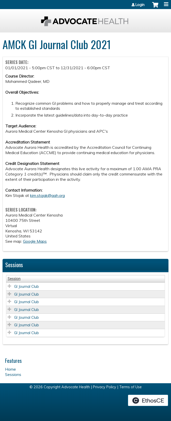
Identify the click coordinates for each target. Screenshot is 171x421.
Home (10, 369)
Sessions (13, 374)
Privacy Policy (104, 387)
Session (14, 278)
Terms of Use (130, 387)
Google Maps (35, 241)
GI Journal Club (26, 286)
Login (139, 5)
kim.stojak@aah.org (47, 195)
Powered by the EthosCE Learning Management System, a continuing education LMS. (148, 400)
